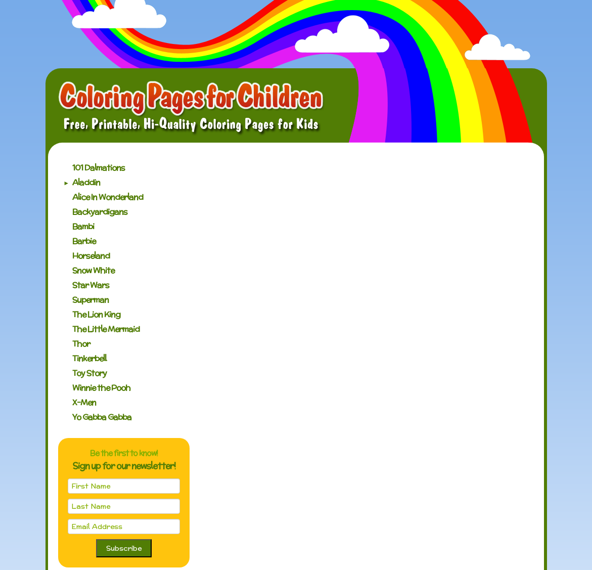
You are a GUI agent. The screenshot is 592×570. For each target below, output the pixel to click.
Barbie (84, 241)
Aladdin (86, 182)
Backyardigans (99, 211)
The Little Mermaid (106, 329)
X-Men (84, 402)
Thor (81, 343)
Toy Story (89, 373)
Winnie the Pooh (101, 387)
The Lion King (96, 314)
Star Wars (90, 285)
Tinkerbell (89, 358)
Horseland (91, 255)
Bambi (83, 226)
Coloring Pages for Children (191, 108)
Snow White (93, 270)
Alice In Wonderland (107, 197)
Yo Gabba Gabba (101, 417)
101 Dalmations (98, 167)
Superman (90, 299)
